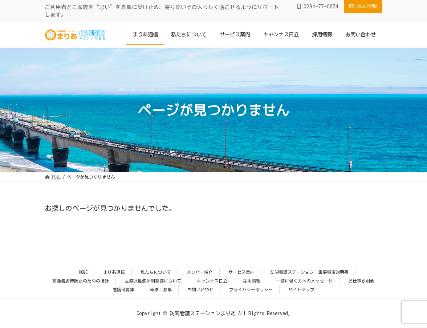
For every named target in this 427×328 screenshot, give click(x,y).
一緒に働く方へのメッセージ (304, 281)
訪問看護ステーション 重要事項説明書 (309, 272)
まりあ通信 (114, 272)
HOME (83, 272)
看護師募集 (123, 289)
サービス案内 (241, 272)
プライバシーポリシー (251, 289)
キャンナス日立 (212, 281)
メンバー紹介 (200, 272)
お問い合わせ (200, 289)
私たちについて (156, 272)
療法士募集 (161, 289)
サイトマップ (301, 289)
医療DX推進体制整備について (153, 281)
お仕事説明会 (361, 281)
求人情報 (363, 6)
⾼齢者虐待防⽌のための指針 (80, 281)
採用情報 (251, 281)
